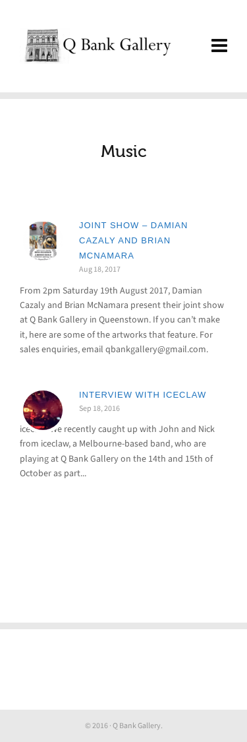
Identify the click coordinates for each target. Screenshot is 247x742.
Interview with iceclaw (142, 395)
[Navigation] (219, 46)
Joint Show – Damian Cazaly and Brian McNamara (133, 240)
